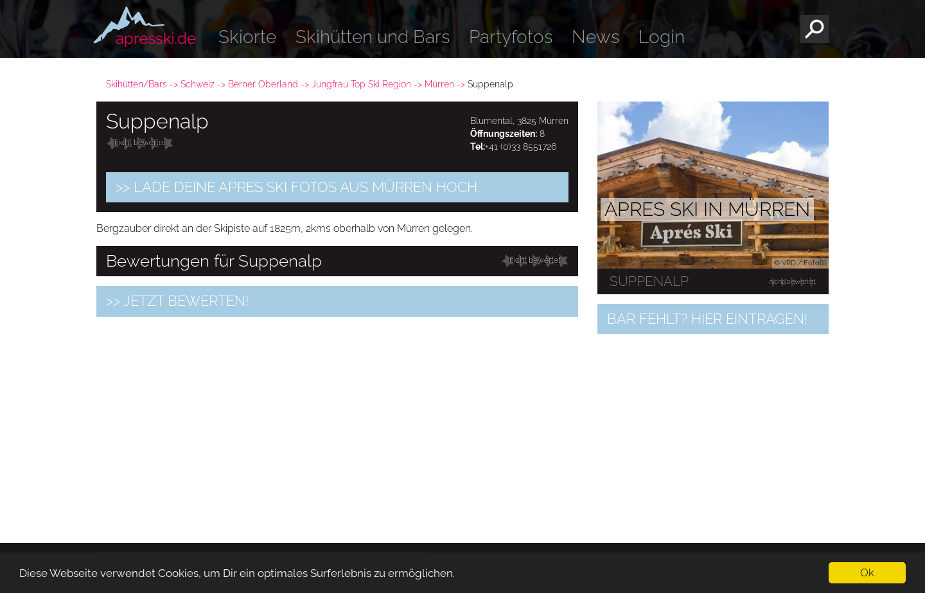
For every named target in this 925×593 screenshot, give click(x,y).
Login (662, 37)
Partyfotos (510, 37)
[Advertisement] (337, 416)
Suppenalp (649, 281)
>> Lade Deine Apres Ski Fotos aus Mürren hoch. (298, 187)
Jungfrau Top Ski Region (361, 84)
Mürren (439, 84)
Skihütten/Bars (136, 84)
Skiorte (247, 37)
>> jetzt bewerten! (177, 300)
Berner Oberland (263, 84)
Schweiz (198, 84)
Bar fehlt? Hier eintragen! (707, 318)
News (595, 37)
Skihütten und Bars (372, 37)
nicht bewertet (140, 142)
